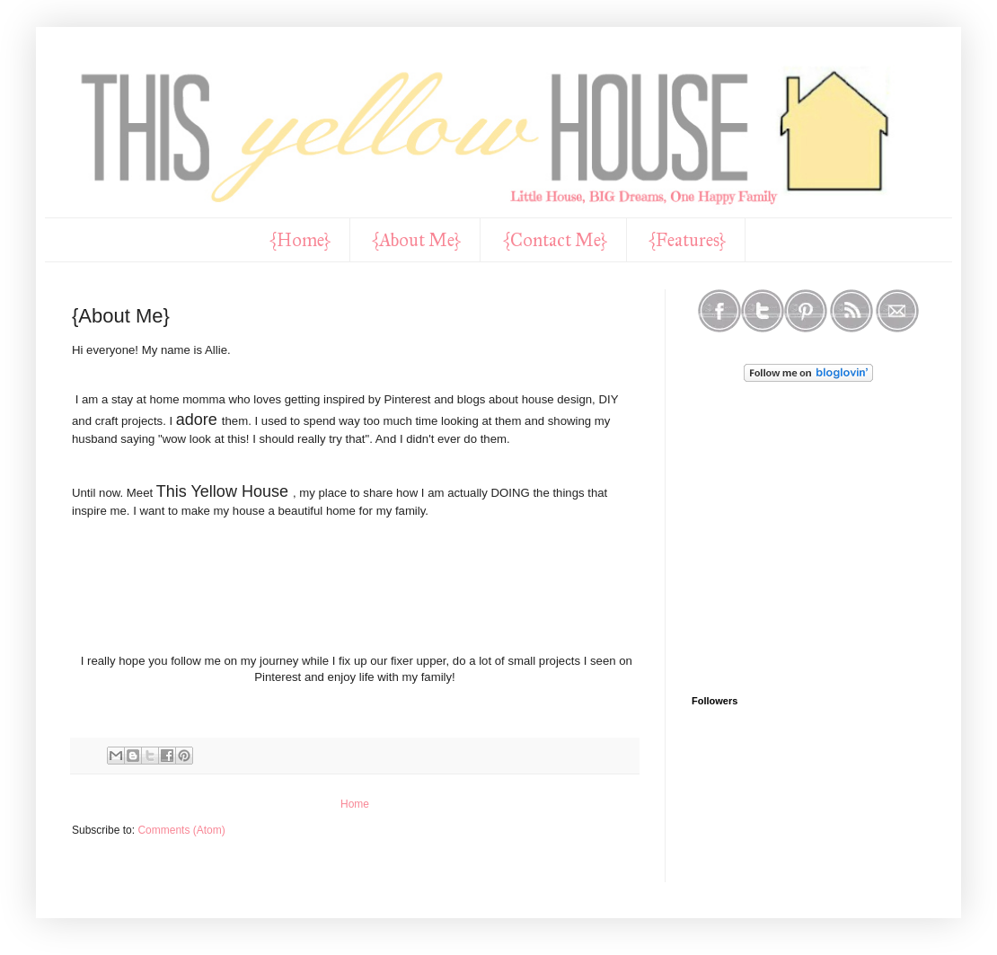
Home (354, 804)
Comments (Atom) (181, 830)
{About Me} (417, 240)
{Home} (300, 240)
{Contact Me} (555, 240)
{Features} (687, 240)
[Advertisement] (842, 539)
